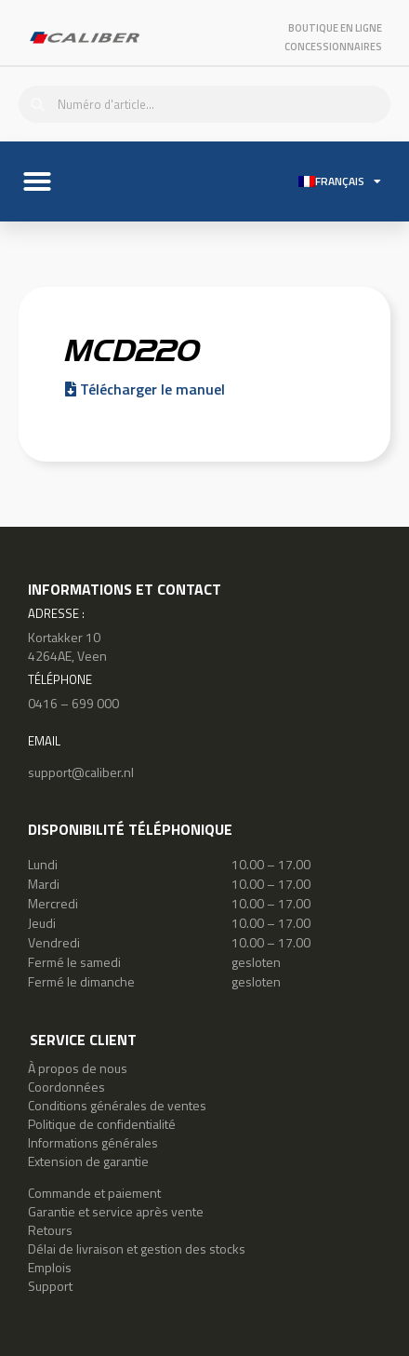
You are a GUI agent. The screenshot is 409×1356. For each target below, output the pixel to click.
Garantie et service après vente (116, 1211)
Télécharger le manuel (145, 389)
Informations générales (93, 1142)
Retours (50, 1230)
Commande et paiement (94, 1192)
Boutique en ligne (335, 27)
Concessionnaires (333, 46)
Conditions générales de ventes (117, 1105)
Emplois (50, 1267)
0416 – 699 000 (73, 703)
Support (50, 1286)
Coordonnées (66, 1086)
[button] (37, 181)
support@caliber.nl (81, 772)
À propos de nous (77, 1068)
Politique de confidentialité (102, 1124)
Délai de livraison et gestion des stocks (136, 1248)
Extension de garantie (88, 1161)
